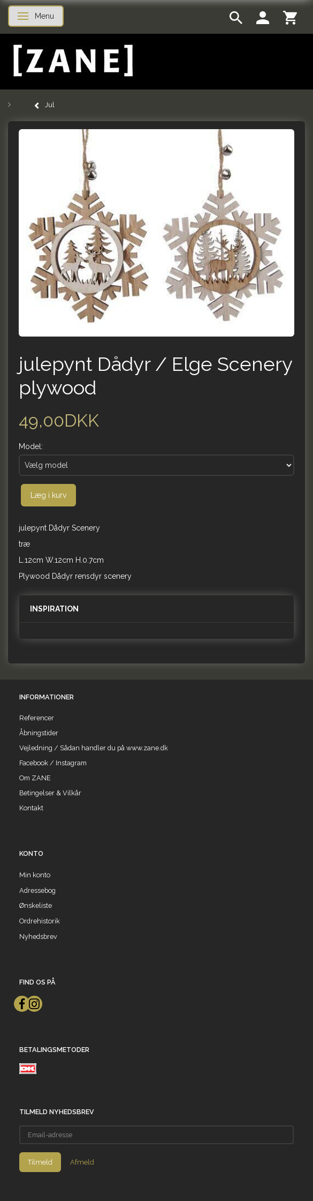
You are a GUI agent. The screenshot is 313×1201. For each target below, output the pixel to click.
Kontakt (31, 808)
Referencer (36, 718)
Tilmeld (40, 1162)
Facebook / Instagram (53, 763)
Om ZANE (35, 778)
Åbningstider (38, 733)
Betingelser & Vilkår (50, 793)
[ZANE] (72, 61)
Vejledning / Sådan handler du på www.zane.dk (93, 748)
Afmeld (82, 1162)
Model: (31, 446)
